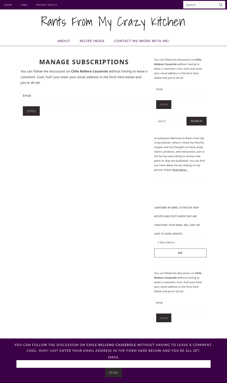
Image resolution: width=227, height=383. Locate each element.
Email (27, 95)
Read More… (180, 169)
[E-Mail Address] (180, 242)
